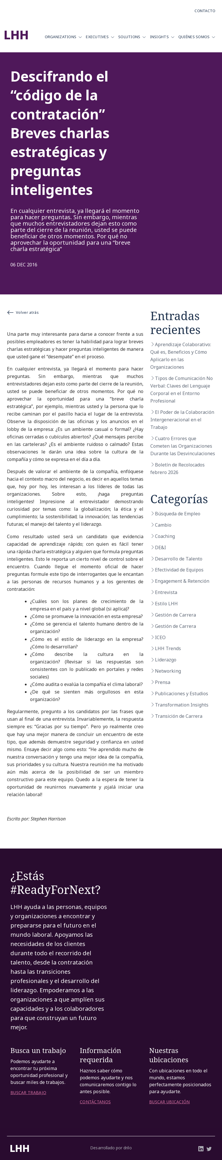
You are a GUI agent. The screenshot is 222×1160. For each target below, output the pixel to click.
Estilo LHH (166, 603)
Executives (97, 36)
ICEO (160, 637)
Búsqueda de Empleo (177, 513)
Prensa (162, 682)
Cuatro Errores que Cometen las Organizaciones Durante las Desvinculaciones (182, 446)
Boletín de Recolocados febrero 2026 (177, 468)
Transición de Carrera (178, 716)
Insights (159, 36)
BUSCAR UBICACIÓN (169, 1102)
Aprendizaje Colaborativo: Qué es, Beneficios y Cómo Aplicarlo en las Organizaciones (180, 355)
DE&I (160, 547)
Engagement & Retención (182, 581)
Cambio (163, 525)
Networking (168, 671)
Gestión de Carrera (175, 615)
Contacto (205, 10)
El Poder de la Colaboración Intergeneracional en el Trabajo (182, 419)
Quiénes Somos (194, 36)
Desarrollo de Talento (178, 559)
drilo (127, 1147)
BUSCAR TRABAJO (28, 1092)
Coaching (165, 536)
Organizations (61, 36)
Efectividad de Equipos (179, 570)
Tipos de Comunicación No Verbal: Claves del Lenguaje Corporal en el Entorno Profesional (181, 389)
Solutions (129, 36)
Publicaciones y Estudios (181, 693)
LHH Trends (168, 648)
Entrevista (166, 592)
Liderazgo (165, 659)
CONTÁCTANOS (95, 1102)
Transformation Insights (181, 705)
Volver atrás (23, 312)
